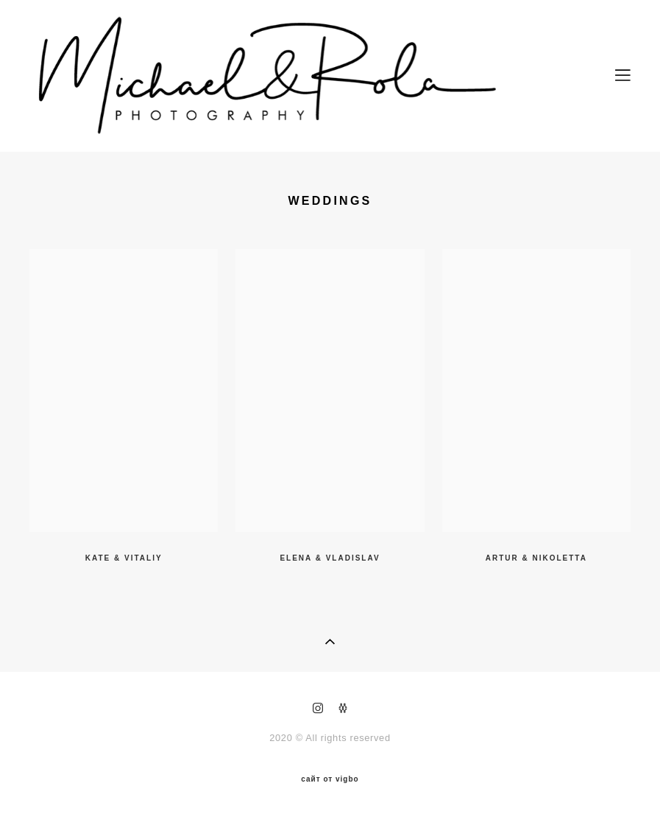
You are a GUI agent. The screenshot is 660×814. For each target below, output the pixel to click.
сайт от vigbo (329, 779)
